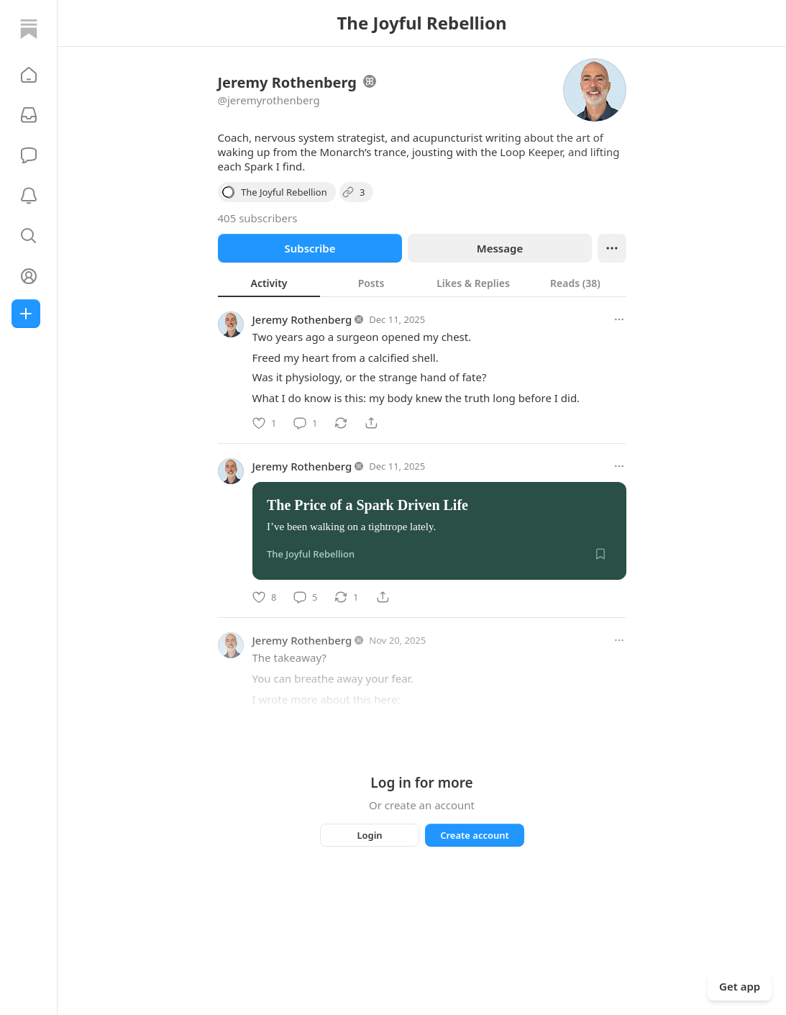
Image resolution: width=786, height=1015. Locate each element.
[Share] (371, 422)
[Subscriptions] (29, 115)
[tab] (269, 282)
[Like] (264, 422)
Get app (739, 986)
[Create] (26, 313)
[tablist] (422, 282)
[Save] (600, 553)
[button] (29, 75)
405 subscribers (258, 218)
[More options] (619, 319)
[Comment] (305, 422)
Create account (474, 835)
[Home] (29, 29)
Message (499, 248)
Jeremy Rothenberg (302, 319)
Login (369, 835)
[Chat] (29, 155)
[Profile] (29, 276)
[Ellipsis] (612, 248)
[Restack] (341, 422)
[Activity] (29, 195)
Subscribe (309, 248)
